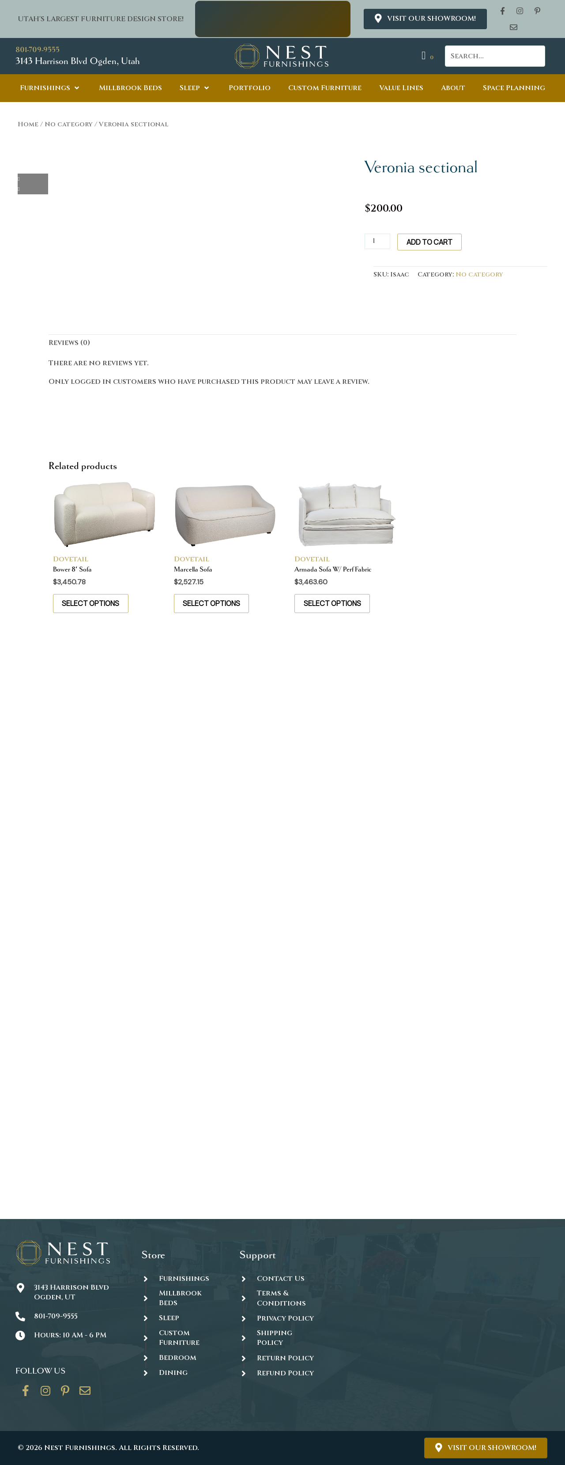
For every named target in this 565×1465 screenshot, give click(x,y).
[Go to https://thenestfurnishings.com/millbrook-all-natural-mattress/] (181, 1298)
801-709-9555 (37, 49)
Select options (91, 603)
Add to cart (429, 242)
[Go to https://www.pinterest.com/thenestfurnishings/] (65, 1394)
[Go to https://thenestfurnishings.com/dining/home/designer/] (181, 1338)
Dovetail (70, 559)
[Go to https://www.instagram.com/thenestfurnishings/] (45, 1394)
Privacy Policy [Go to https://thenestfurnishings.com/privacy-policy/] (285, 1318)
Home (28, 124)
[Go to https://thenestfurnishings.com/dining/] (181, 1373)
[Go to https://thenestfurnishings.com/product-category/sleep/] (181, 1318)
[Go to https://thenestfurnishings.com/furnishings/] (181, 1278)
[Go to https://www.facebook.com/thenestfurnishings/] (25, 1394)
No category (69, 124)
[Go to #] (279, 1338)
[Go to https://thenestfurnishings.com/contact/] (85, 1394)
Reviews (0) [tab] (69, 343)
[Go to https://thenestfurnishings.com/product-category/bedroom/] (181, 1358)
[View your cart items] (429, 56)
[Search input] (495, 56)
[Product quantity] (377, 241)
